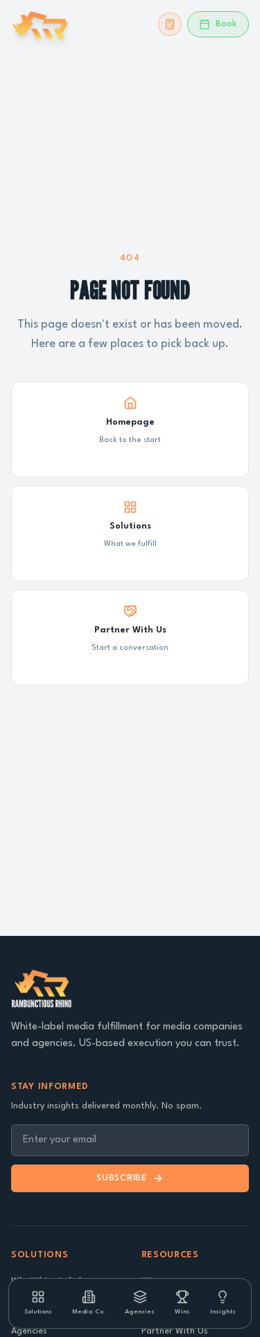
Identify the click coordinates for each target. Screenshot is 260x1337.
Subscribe (129, 1178)
